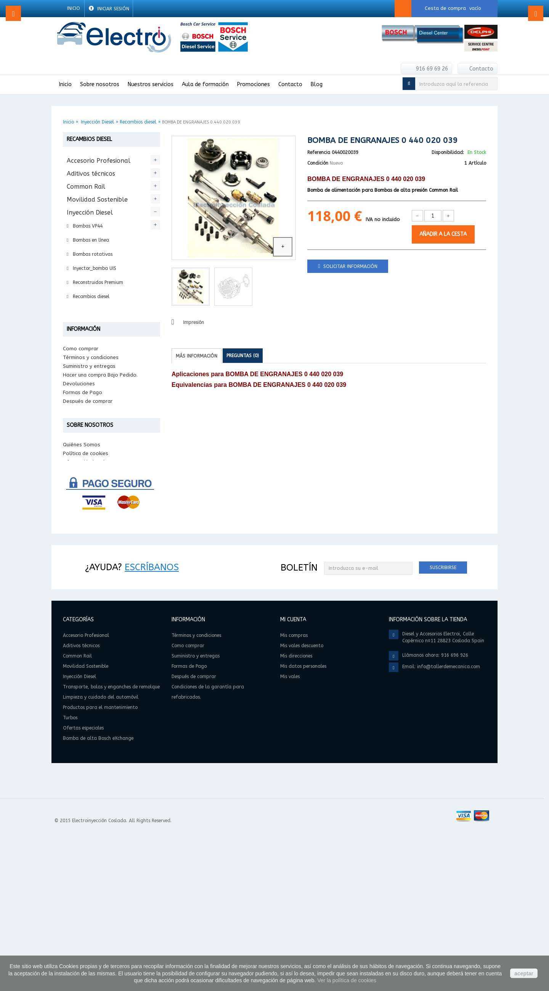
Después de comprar (87, 531)
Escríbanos (152, 723)
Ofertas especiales (94, 410)
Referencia (318, 152)
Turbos (77, 397)
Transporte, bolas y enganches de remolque (102, 342)
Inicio (68, 122)
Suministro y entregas (89, 496)
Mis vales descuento (301, 801)
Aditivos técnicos (91, 173)
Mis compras (294, 791)
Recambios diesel (138, 122)
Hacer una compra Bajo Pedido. (100, 505)
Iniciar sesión (112, 8)
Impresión (193, 322)
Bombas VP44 (87, 226)
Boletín (299, 723)
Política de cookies (85, 603)
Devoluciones (79, 513)
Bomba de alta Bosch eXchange (98, 427)
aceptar (523, 973)
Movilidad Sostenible (97, 199)
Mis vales (290, 832)
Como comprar (80, 478)
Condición (317, 163)
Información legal (84, 612)
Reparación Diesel (91, 310)
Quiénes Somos (81, 594)
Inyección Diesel (97, 122)
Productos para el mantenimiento (93, 381)
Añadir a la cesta (443, 234)
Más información (196, 356)
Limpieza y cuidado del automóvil (100, 361)
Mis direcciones (296, 811)
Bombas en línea (90, 240)
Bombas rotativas (91, 254)
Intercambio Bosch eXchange (103, 324)
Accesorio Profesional (98, 160)
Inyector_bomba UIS (93, 268)
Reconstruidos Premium (97, 282)
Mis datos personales (303, 821)
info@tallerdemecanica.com (448, 822)
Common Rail (86, 186)
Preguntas (242, 355)
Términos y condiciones (91, 487)
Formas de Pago (82, 522)
